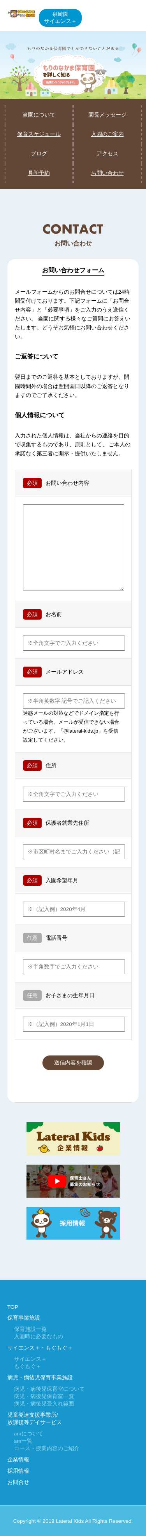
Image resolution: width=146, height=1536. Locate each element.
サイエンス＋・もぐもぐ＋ (40, 1348)
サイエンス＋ (30, 1359)
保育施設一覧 (30, 1329)
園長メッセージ (107, 115)
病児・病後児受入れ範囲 (44, 1404)
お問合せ (18, 1482)
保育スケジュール (39, 134)
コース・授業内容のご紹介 (46, 1448)
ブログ (39, 154)
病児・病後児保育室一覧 (44, 1396)
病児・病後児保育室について (49, 1389)
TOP (12, 1307)
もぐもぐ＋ (27, 1366)
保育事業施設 (23, 1318)
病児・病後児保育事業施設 (40, 1378)
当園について (39, 115)
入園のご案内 (107, 134)
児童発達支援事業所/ (32, 1415)
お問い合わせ (107, 173)
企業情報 (18, 1460)
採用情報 (18, 1471)
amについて (28, 1434)
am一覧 (23, 1441)
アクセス (107, 154)
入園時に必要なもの (38, 1336)
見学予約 (39, 173)
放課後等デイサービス (34, 1422)
